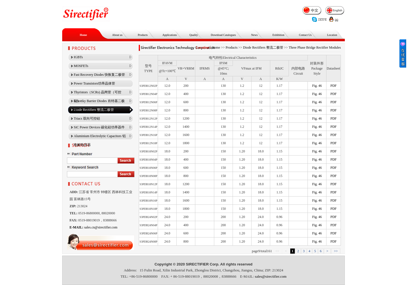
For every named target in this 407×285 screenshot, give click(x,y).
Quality (193, 34)
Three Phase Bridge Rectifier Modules (315, 47)
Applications (169, 34)
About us (117, 34)
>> (336, 251)
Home (83, 34)
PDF (333, 86)
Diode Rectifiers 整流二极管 (263, 47)
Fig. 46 (317, 86)
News (254, 34)
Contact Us (305, 34)
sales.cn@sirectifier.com (93, 227)
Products (143, 34)
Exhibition (278, 34)
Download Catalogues (223, 34)
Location (332, 34)
